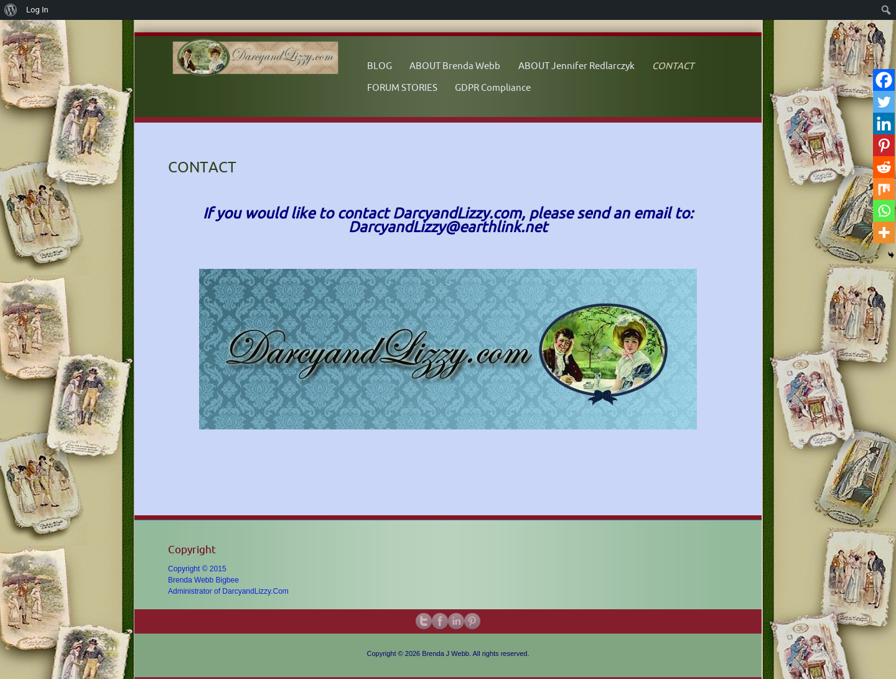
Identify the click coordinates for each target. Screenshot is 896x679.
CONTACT (673, 65)
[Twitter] (884, 102)
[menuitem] (11, 10)
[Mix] (884, 189)
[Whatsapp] (884, 211)
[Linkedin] (884, 123)
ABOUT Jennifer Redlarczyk (576, 65)
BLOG (379, 65)
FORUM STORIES (402, 87)
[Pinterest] (884, 145)
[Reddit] (884, 167)
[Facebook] (884, 80)
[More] (884, 232)
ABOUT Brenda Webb (454, 65)
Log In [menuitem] (37, 9)
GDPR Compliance (493, 87)
